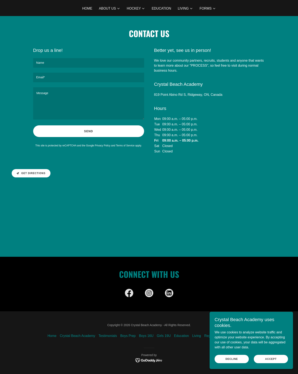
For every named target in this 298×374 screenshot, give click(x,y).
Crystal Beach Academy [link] (77, 336)
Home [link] (87, 8)
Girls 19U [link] (164, 336)
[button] (109, 8)
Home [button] (52, 336)
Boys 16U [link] (146, 336)
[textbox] (88, 63)
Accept (271, 359)
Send (88, 131)
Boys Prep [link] (128, 336)
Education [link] (161, 8)
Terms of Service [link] (125, 145)
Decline (231, 359)
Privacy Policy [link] (103, 145)
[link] (129, 294)
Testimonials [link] (108, 336)
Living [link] (196, 336)
